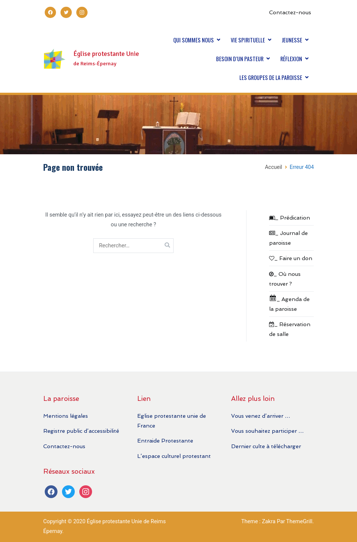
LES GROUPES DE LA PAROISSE (270, 77)
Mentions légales (65, 416)
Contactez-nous (290, 12)
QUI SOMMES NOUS (193, 40)
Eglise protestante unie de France (171, 421)
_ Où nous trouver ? (285, 279)
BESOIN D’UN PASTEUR (239, 59)
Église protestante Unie (106, 54)
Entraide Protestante (165, 440)
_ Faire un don (290, 258)
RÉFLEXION (291, 59)
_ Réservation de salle (289, 329)
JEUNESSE (292, 40)
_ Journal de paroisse (288, 238)
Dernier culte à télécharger (266, 446)
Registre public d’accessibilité (81, 431)
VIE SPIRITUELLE (248, 40)
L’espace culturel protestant (174, 456)
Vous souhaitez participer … (267, 431)
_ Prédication (289, 217)
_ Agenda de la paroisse (289, 303)
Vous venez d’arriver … (260, 416)
